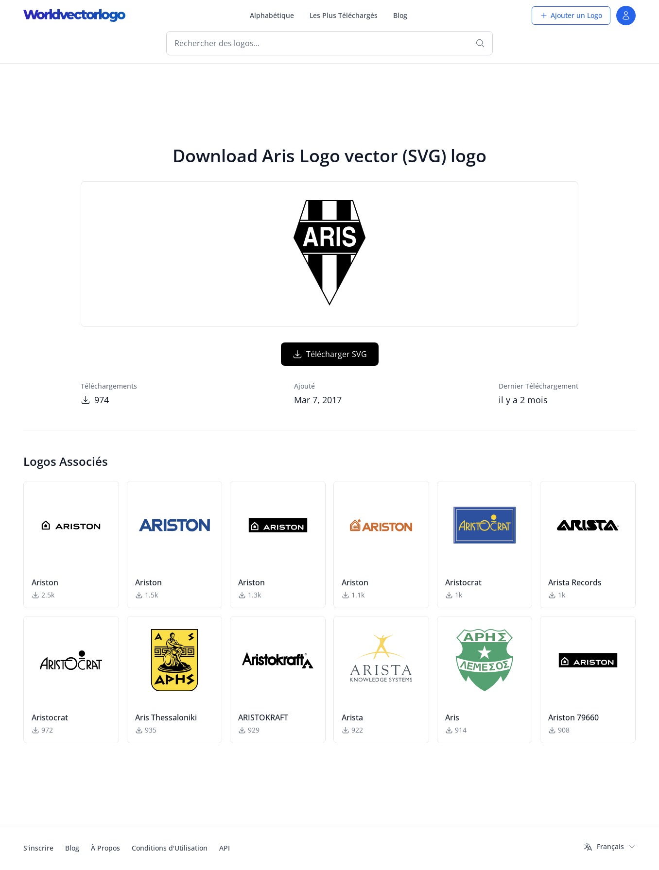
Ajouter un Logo (571, 15)
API (224, 848)
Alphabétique (272, 15)
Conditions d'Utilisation (170, 848)
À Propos (105, 848)
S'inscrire (38, 848)
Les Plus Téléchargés (344, 15)
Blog (400, 15)
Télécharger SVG (330, 354)
